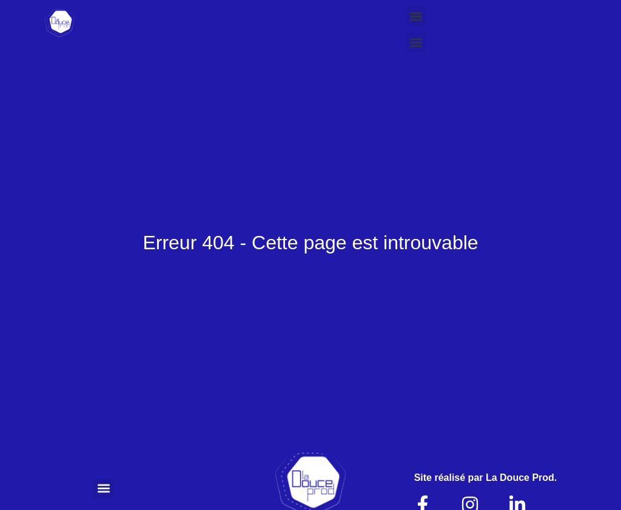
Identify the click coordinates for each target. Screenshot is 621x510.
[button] (416, 16)
